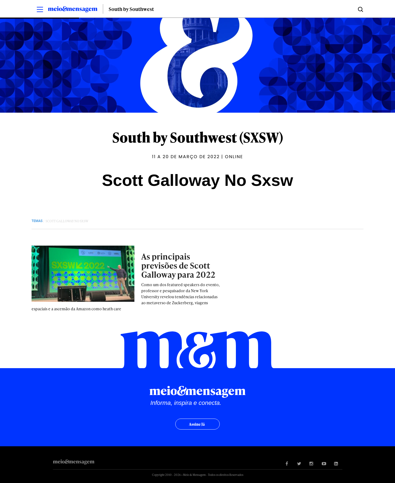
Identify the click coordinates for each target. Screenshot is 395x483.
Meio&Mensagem (72, 10)
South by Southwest (131, 8)
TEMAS (37, 221)
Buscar (360, 8)
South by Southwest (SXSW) (197, 137)
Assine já (197, 424)
